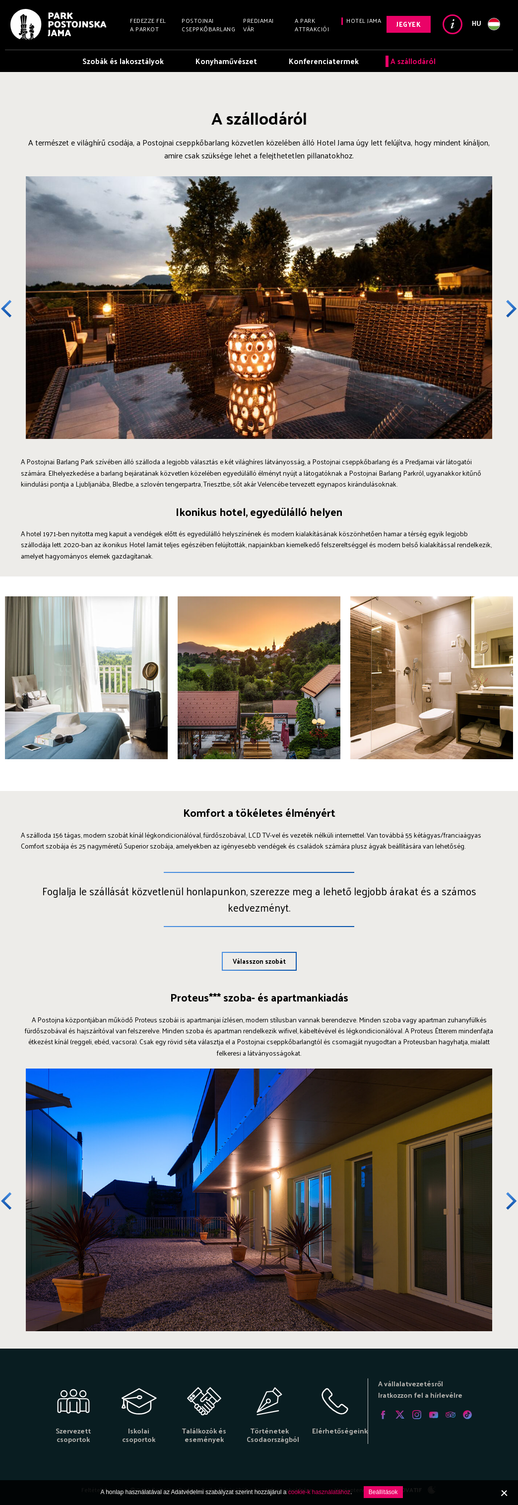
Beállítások (383, 1492)
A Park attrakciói (312, 24)
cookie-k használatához (319, 1492)
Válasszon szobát (259, 961)
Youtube (433, 1414)
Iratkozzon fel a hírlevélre (420, 1395)
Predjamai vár (258, 24)
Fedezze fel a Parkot (148, 24)
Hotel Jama (363, 20)
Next (504, 308)
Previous (13, 308)
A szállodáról (413, 61)
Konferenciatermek (324, 61)
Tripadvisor (450, 1414)
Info (452, 24)
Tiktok (467, 1414)
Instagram (416, 1414)
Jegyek (408, 24)
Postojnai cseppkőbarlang (208, 24)
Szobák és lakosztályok (123, 61)
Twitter (399, 1414)
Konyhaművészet (226, 61)
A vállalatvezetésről (410, 1383)
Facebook (383, 1414)
